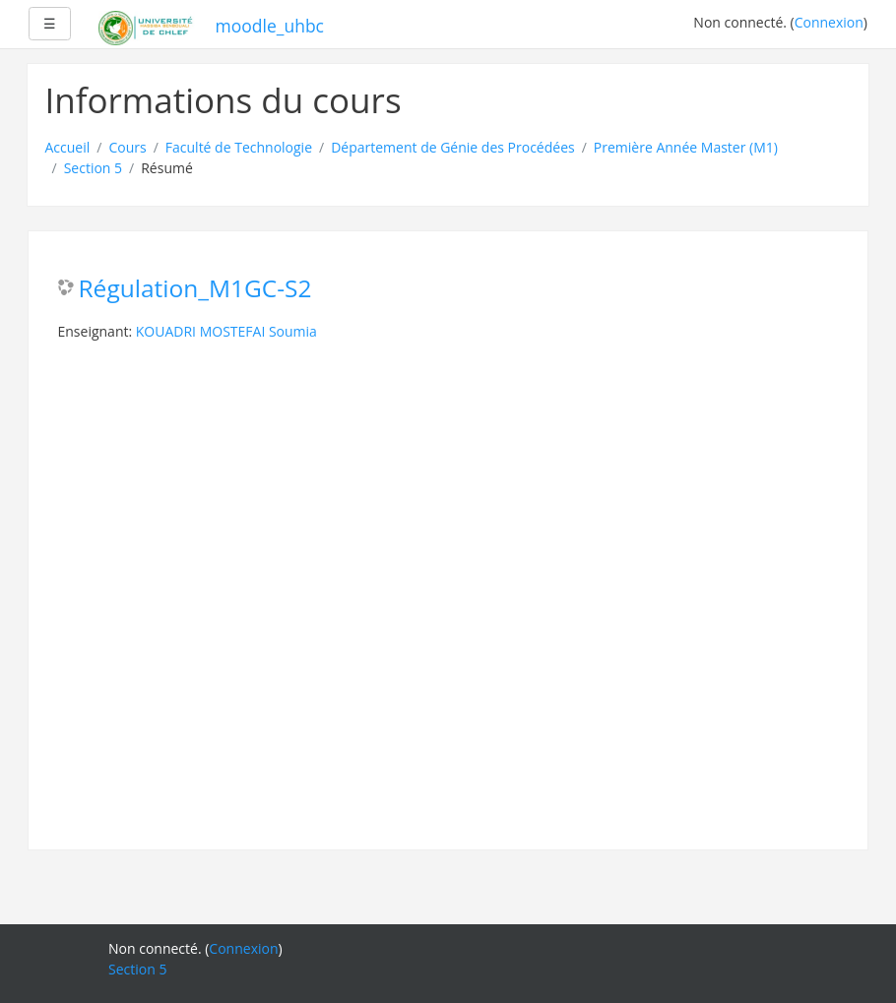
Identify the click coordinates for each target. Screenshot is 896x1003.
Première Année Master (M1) (686, 147)
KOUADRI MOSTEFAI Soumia (226, 331)
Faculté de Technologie (238, 147)
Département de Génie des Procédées (453, 147)
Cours (127, 147)
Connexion (829, 22)
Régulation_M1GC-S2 (195, 289)
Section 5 (93, 167)
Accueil (68, 147)
